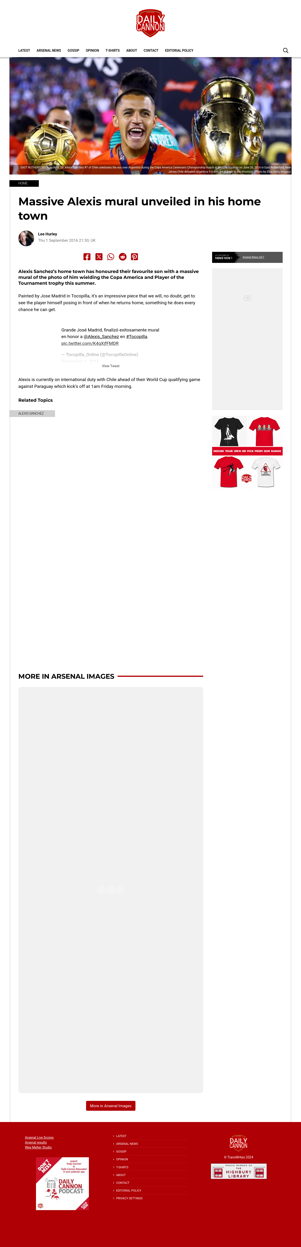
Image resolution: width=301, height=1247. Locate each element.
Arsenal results (36, 1142)
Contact (151, 50)
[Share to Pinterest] (135, 257)
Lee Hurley (47, 234)
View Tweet (110, 366)
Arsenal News (49, 50)
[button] (285, 50)
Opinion (92, 50)
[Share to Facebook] (87, 257)
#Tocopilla (136, 336)
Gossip (73, 50)
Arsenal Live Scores (39, 1137)
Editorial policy (179, 50)
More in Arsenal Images (66, 676)
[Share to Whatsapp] (111, 257)
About (131, 50)
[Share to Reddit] (123, 257)
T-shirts (113, 50)
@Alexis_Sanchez (101, 336)
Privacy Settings (129, 1198)
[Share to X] (99, 257)
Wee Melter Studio (38, 1147)
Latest (24, 50)
